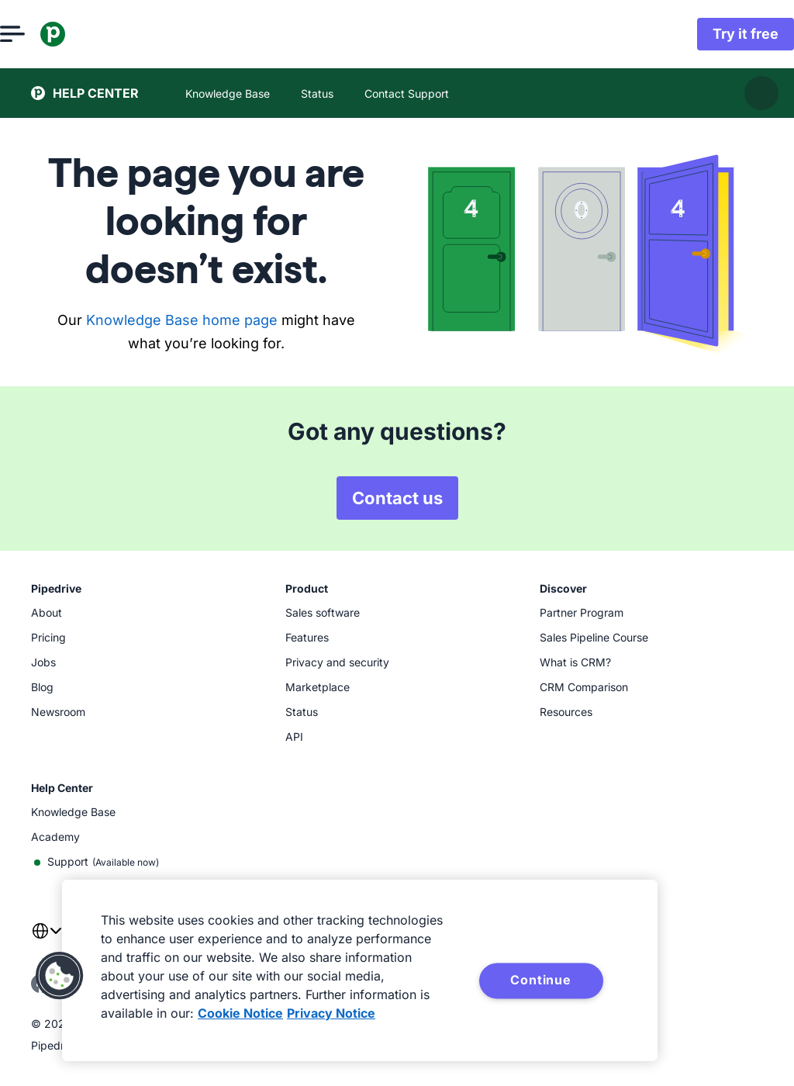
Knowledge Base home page (182, 320)
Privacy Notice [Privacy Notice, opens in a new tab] (331, 1013)
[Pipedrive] (83, 34)
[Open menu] (43, 34)
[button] (60, 976)
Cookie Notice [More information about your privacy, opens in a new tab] (240, 1013)
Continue (540, 979)
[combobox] (46, 940)
